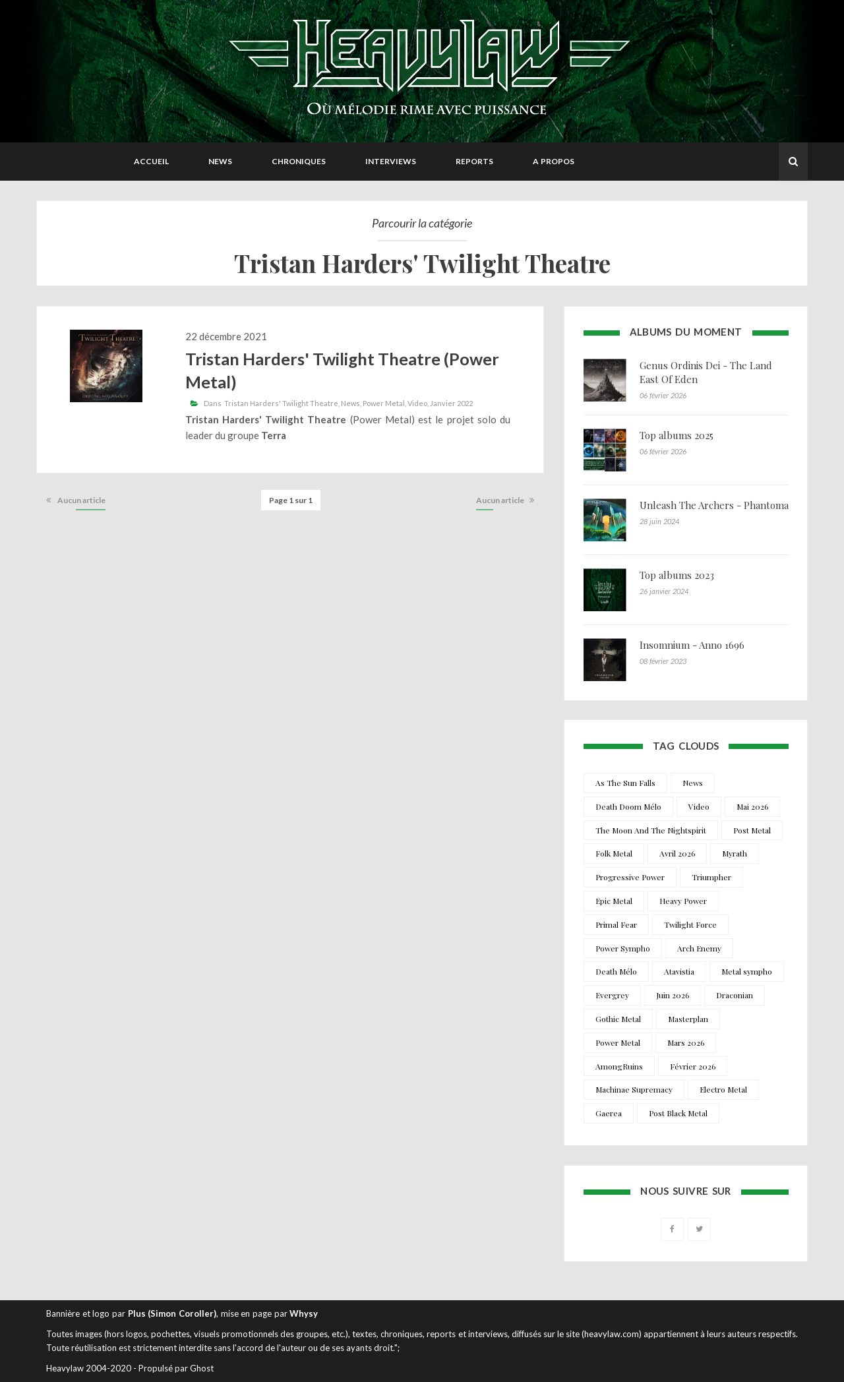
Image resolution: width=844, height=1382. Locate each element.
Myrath (734, 853)
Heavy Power (683, 900)
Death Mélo (616, 971)
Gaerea (608, 1113)
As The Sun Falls (625, 782)
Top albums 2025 (676, 435)
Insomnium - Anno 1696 (692, 644)
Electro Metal (723, 1089)
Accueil (151, 161)
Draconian (734, 995)
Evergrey (612, 995)
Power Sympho (622, 948)
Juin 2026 (672, 995)
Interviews (390, 161)
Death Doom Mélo (628, 806)
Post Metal (752, 830)
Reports (474, 161)
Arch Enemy (699, 948)
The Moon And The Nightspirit (650, 830)
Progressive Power (630, 877)
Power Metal (384, 403)
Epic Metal (613, 900)
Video (417, 403)
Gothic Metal (618, 1018)
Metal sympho (746, 971)
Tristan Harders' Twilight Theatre (281, 403)
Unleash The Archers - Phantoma (714, 505)
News (220, 161)
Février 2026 (692, 1066)
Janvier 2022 (451, 403)
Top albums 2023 (677, 575)
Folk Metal (613, 853)
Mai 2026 (752, 806)
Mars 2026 (685, 1042)
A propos (553, 161)
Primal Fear (616, 924)
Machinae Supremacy (634, 1089)
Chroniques (299, 161)
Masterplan (688, 1018)
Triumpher (711, 877)
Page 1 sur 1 (291, 500)
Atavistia (679, 971)
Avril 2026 (677, 853)
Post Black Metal (678, 1113)
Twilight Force (690, 924)
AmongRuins (619, 1066)
